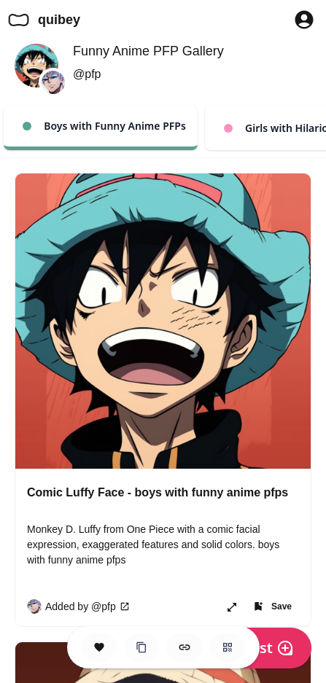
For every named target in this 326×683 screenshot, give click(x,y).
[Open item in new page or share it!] (232, 606)
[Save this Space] (99, 647)
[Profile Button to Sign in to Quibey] (304, 19)
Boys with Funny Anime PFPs (104, 126)
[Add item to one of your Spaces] (272, 606)
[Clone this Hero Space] (141, 647)
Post (267, 647)
